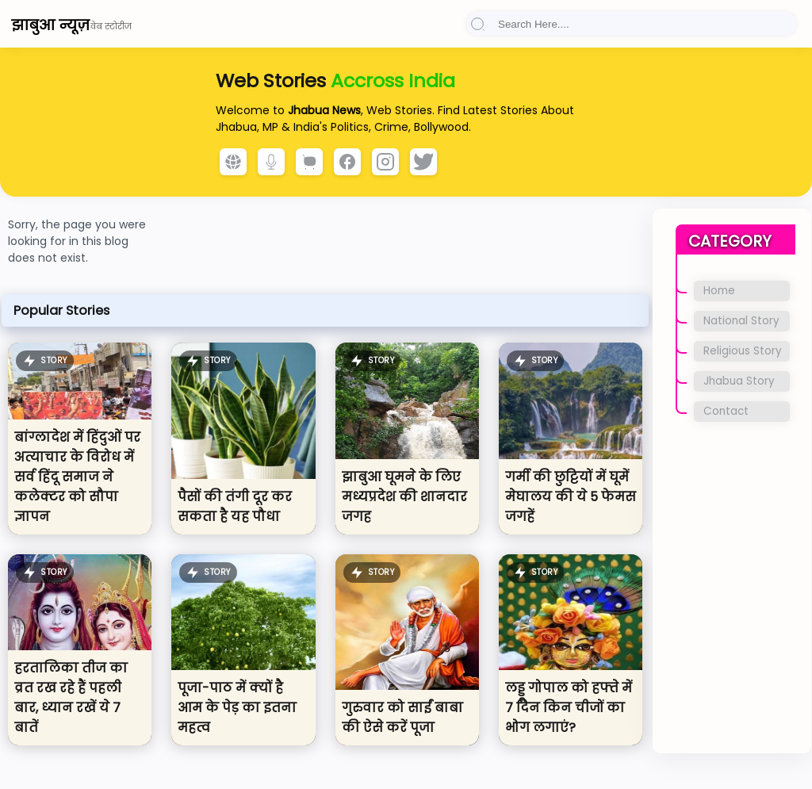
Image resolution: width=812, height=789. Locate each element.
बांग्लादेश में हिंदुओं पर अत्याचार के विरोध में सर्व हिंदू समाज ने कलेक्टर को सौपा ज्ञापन (77, 477)
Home (719, 290)
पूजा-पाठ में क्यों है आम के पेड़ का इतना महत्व (237, 708)
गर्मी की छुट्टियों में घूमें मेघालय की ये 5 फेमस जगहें (570, 497)
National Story (741, 320)
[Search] (631, 25)
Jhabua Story (739, 381)
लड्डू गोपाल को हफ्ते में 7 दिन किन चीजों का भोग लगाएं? (568, 708)
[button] (477, 24)
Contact (726, 411)
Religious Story (742, 350)
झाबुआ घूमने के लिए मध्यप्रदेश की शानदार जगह (404, 497)
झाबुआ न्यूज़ (50, 25)
